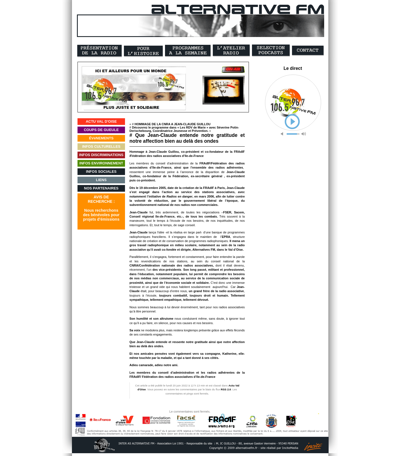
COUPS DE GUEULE (101, 130)
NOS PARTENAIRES (101, 188)
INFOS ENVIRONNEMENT (101, 163)
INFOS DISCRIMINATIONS (101, 155)
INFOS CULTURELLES (101, 146)
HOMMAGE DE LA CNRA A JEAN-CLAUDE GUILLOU (172, 124)
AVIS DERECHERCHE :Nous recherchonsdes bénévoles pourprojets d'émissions (101, 208)
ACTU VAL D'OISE (101, 121)
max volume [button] (303, 134)
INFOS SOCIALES (101, 171)
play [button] (292, 121)
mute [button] (283, 134)
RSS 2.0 (226, 389)
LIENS (101, 180)
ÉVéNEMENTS (101, 138)
